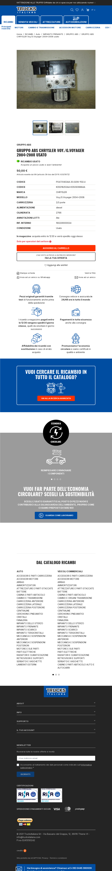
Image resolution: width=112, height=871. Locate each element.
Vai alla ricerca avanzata (56, 398)
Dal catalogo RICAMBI (56, 563)
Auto (20, 571)
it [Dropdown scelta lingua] (93, 10)
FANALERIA (22, 620)
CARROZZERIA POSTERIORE (31, 607)
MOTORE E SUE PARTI (28, 648)
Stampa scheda (26, 273)
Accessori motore (70, 27)
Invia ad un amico (85, 277)
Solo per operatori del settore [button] (34, 241)
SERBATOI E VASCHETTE (29, 661)
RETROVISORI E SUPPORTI (30, 658)
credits (21, 850)
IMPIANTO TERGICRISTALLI (30, 633)
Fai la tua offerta (56, 256)
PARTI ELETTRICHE (26, 652)
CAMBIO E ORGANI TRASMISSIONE (75, 598)
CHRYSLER (61, 192)
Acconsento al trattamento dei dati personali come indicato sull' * (56, 766)
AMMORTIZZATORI (26, 585)
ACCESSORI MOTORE (27, 579)
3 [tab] (57, 479)
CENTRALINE (23, 610)
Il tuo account (56, 730)
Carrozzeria (93, 27)
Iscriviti (25, 774)
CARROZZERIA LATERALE (29, 604)
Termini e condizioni (58, 858)
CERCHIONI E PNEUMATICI (30, 614)
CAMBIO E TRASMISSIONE (30, 598)
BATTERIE (22, 591)
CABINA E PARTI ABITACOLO (31, 594)
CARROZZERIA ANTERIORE (30, 601)
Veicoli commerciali (70, 571)
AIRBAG (20, 582)
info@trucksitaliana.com (28, 837)
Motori (19, 27)
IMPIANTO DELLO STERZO (30, 623)
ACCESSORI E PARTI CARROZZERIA (34, 575)
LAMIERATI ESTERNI (26, 664)
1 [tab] (51, 479)
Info (56, 712)
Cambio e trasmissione (41, 27)
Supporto (56, 721)
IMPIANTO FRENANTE (27, 626)
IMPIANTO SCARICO (27, 629)
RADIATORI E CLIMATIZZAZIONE (32, 655)
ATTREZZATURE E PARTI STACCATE (35, 588)
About (56, 703)
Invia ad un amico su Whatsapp (33, 277)
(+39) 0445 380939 (81, 868)
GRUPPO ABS (24, 144)
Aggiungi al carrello (56, 248)
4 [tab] (60, 479)
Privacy (45, 858)
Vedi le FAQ (90, 273)
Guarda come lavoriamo (56, 515)
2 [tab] (54, 479)
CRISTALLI (22, 617)
